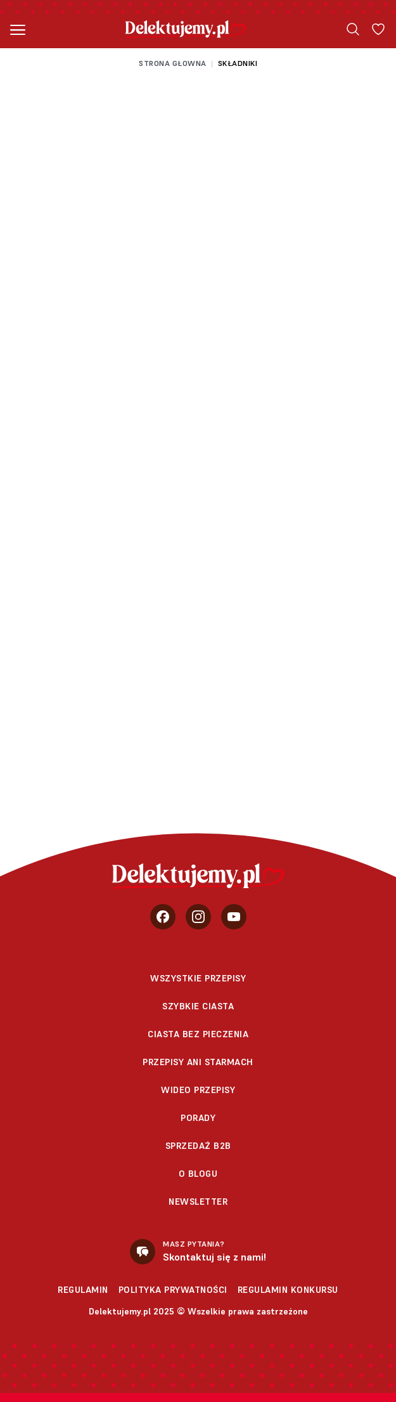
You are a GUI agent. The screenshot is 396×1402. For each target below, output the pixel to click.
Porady (198, 1118)
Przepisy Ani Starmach (198, 1062)
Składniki (238, 63)
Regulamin (83, 1290)
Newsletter (198, 1201)
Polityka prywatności (172, 1290)
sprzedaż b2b (198, 1145)
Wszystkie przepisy (198, 978)
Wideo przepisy (198, 1090)
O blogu (198, 1173)
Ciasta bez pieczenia (198, 1034)
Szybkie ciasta (198, 1006)
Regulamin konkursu (288, 1290)
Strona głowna (173, 63)
